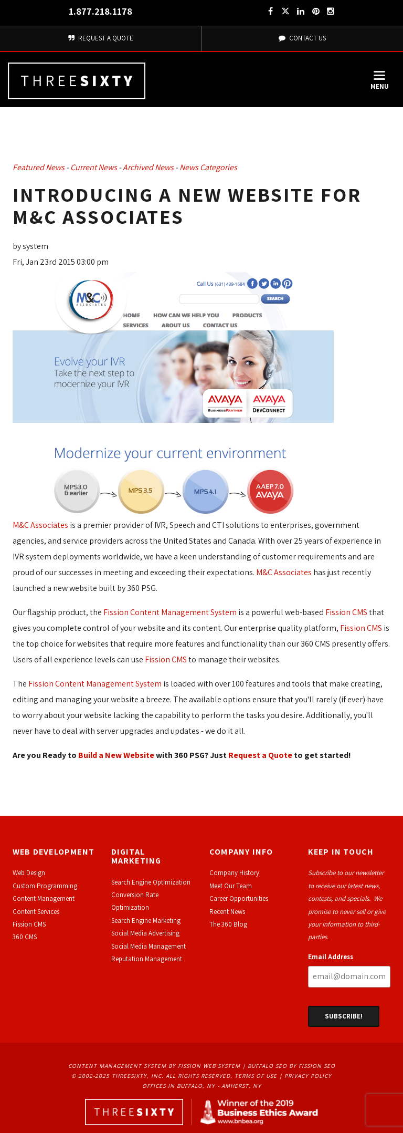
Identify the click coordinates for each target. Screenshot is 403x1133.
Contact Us (302, 38)
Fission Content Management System (170, 612)
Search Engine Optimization (150, 882)
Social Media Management (148, 946)
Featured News (39, 167)
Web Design (29, 872)
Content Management (44, 898)
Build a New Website (116, 755)
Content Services (36, 911)
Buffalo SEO (267, 1065)
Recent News (227, 911)
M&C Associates (40, 525)
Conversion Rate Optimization (134, 901)
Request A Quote (100, 38)
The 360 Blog (228, 924)
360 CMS (25, 936)
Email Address (330, 956)
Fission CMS (346, 612)
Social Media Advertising (145, 933)
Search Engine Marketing (146, 920)
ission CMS (31, 924)
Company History (234, 872)
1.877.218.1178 (100, 11)
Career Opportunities (238, 898)
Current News (93, 167)
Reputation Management (146, 958)
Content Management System (117, 1065)
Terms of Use (256, 1075)
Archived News (148, 167)
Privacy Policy (308, 1075)
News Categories (208, 167)
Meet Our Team (230, 885)
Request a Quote (260, 755)
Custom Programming (45, 885)
